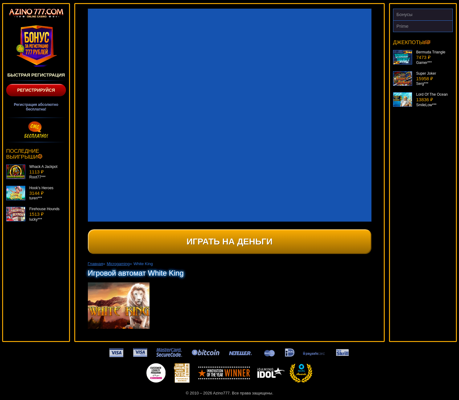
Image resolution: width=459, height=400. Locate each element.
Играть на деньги (229, 241)
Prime (402, 26)
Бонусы (404, 14)
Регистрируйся (36, 90)
